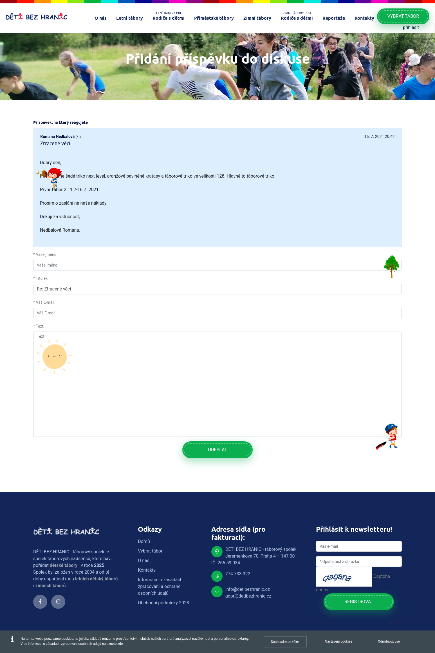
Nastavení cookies (338, 641)
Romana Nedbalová (57, 136)
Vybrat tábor (403, 16)
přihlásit (411, 27)
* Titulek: (41, 278)
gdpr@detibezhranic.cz (248, 596)
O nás (143, 560)
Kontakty (147, 570)
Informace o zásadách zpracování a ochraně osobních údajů (160, 586)
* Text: (38, 326)
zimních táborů (50, 585)
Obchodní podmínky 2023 (163, 602)
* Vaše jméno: (45, 254)
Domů (144, 541)
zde (120, 644)
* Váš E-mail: (44, 302)
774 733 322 (237, 573)
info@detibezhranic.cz (247, 589)
